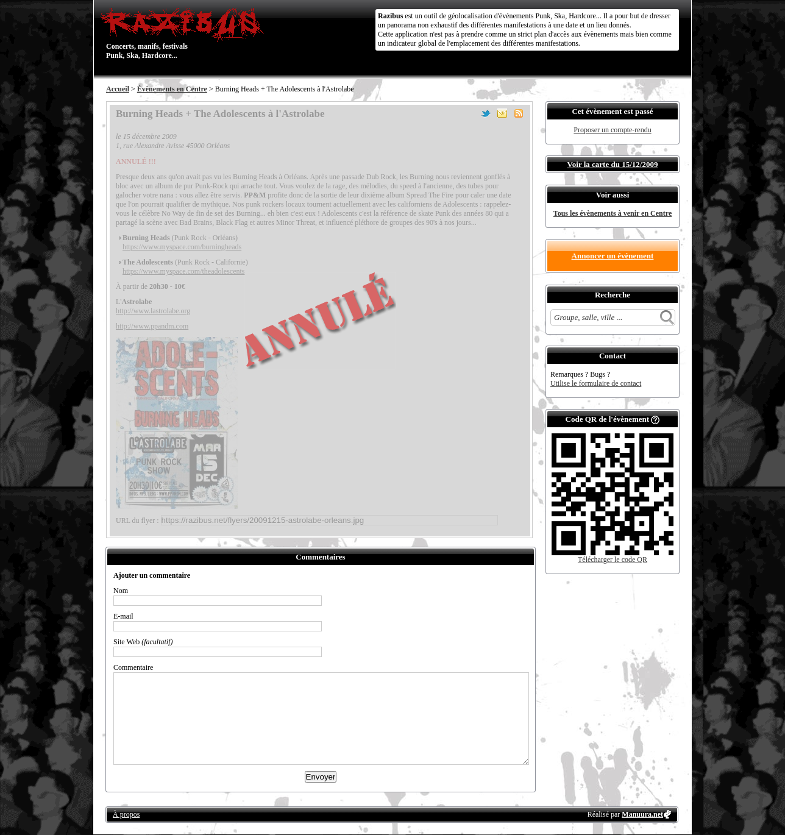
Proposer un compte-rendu (612, 130)
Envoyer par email (502, 113)
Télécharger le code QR (612, 559)
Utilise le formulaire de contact (595, 383)
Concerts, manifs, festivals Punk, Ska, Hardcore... (185, 33)
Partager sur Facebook (469, 113)
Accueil (117, 89)
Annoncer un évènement (613, 255)
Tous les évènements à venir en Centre (612, 213)
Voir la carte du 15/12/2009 (612, 164)
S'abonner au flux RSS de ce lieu (519, 113)
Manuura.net (642, 814)
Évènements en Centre (172, 89)
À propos (126, 814)
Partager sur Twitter (486, 113)
